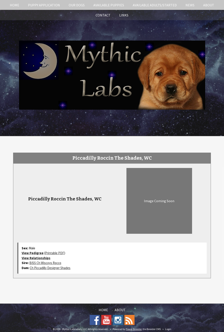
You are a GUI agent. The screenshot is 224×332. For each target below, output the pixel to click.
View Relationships (36, 258)
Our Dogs (77, 5)
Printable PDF (54, 253)
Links (123, 15)
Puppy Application (44, 5)
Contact (103, 15)
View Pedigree (33, 253)
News (190, 5)
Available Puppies (108, 5)
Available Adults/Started (155, 5)
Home (14, 5)
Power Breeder (134, 329)
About (208, 5)
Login (168, 329)
